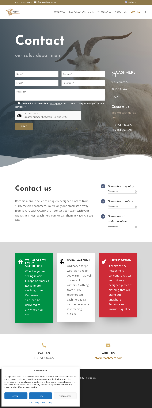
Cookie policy (33, 402)
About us (121, 12)
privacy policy (55, 103)
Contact (136, 12)
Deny (40, 395)
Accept (15, 395)
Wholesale (104, 12)
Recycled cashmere (81, 12)
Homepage (59, 12)
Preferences (65, 395)
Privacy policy (46, 402)
